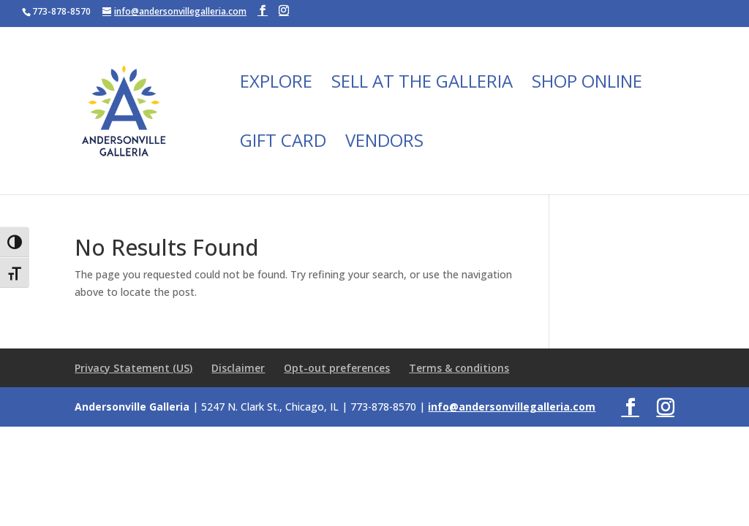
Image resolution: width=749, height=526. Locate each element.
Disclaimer (238, 368)
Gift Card (283, 143)
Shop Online (587, 84)
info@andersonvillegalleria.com (511, 406)
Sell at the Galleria (422, 84)
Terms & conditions (459, 368)
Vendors (384, 143)
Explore (276, 84)
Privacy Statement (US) (133, 368)
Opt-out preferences (337, 368)
